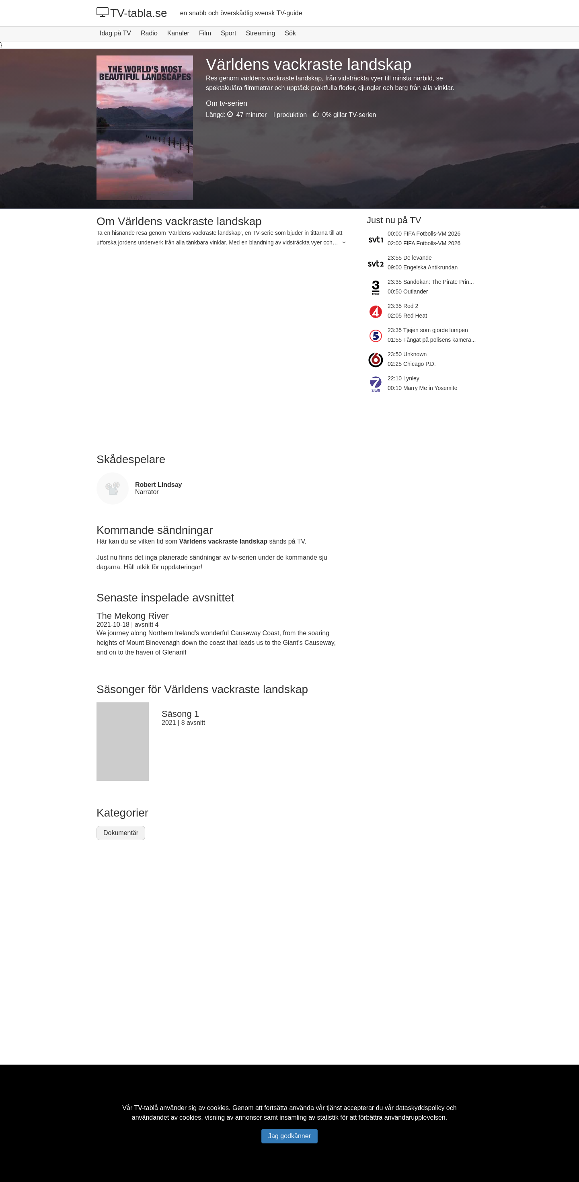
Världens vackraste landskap (223, 541)
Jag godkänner (289, 1136)
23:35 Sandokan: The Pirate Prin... (431, 282)
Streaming (260, 33)
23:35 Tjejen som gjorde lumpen (428, 330)
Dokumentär (120, 832)
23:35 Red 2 (403, 306)
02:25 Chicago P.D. (412, 364)
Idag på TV (115, 33)
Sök (290, 33)
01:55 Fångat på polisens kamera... (432, 340)
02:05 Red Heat (407, 315)
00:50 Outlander (408, 291)
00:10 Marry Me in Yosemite (423, 388)
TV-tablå (146, 1107)
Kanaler (178, 33)
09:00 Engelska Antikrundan (423, 267)
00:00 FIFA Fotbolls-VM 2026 (424, 233)
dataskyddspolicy (420, 1107)
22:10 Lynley (403, 378)
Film (205, 33)
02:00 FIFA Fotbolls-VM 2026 (424, 243)
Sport (228, 33)
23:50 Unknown (407, 354)
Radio (149, 33)
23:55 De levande (410, 257)
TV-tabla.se (131, 12)
